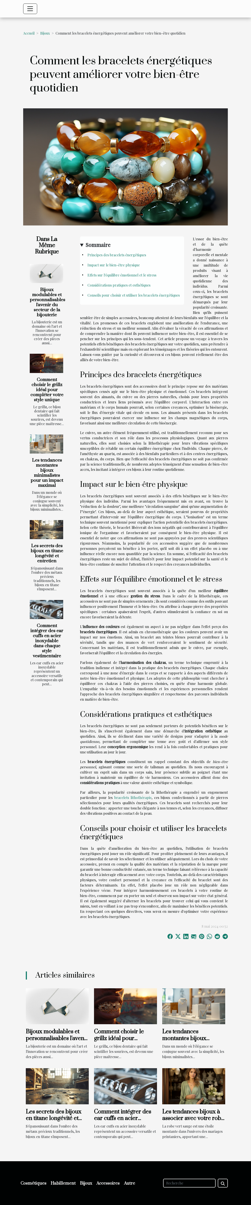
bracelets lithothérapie (133, 797)
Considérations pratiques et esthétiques (118, 285)
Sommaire (97, 244)
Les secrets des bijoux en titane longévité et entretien (47, 553)
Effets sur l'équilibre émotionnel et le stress (121, 275)
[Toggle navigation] (30, 9)
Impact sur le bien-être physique (113, 265)
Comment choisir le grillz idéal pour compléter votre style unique (46, 390)
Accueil (29, 33)
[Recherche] (189, 1183)
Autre (129, 1183)
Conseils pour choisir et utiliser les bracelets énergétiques (133, 295)
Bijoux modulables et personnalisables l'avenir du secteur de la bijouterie (47, 302)
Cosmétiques (33, 1183)
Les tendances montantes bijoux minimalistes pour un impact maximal (47, 472)
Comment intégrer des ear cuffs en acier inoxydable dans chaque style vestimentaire (46, 641)
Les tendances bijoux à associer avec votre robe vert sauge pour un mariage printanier (193, 1121)
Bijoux (45, 33)
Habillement (63, 1183)
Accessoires (108, 1183)
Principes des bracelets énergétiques (116, 255)
